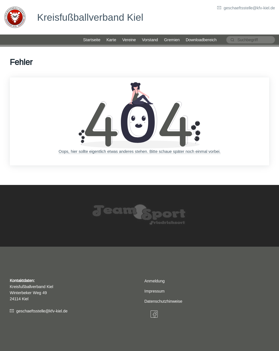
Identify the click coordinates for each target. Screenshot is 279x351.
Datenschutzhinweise (163, 301)
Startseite (91, 39)
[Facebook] (154, 314)
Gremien (172, 39)
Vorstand (150, 39)
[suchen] (250, 39)
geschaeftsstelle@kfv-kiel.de (249, 7)
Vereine (129, 39)
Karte (111, 39)
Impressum (154, 291)
